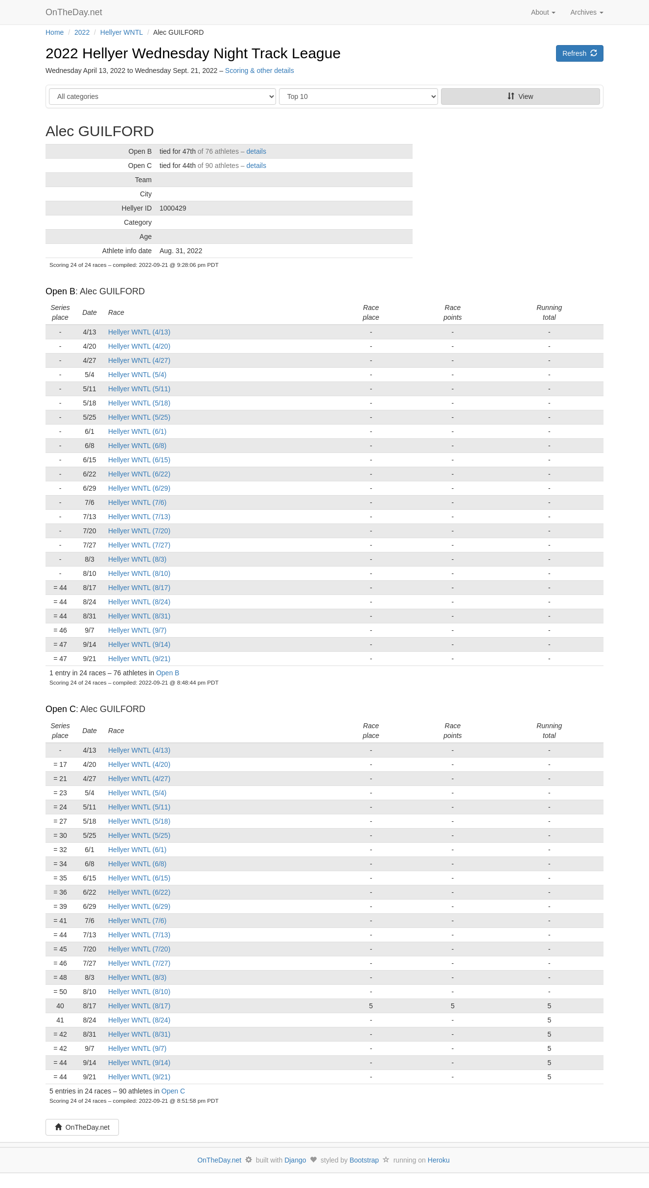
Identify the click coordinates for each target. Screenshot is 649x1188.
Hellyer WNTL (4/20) (139, 346)
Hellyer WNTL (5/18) (139, 403)
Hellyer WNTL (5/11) (139, 389)
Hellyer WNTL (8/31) (139, 616)
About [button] (543, 12)
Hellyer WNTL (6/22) (139, 474)
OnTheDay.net (75, 12)
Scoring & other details (259, 70)
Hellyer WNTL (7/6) (137, 502)
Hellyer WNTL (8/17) (139, 588)
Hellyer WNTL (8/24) (139, 602)
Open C (61, 709)
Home (55, 32)
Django (295, 1160)
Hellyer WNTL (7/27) (139, 545)
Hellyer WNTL (121, 32)
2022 (82, 32)
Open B (60, 291)
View (520, 96)
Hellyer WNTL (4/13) (139, 332)
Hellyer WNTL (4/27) (139, 360)
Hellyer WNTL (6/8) (137, 446)
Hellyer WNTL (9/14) (139, 644)
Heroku (439, 1160)
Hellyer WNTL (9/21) (139, 659)
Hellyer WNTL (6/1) (137, 431)
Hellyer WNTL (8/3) (137, 559)
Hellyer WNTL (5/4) (137, 375)
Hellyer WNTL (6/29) (139, 488)
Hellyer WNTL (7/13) (139, 517)
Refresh (579, 53)
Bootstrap (364, 1160)
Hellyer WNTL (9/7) (137, 630)
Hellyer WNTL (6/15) (139, 460)
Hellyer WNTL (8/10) (139, 573)
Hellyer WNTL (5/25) (139, 417)
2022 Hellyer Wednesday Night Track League (193, 53)
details (256, 151)
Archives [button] (586, 12)
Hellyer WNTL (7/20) (139, 531)
